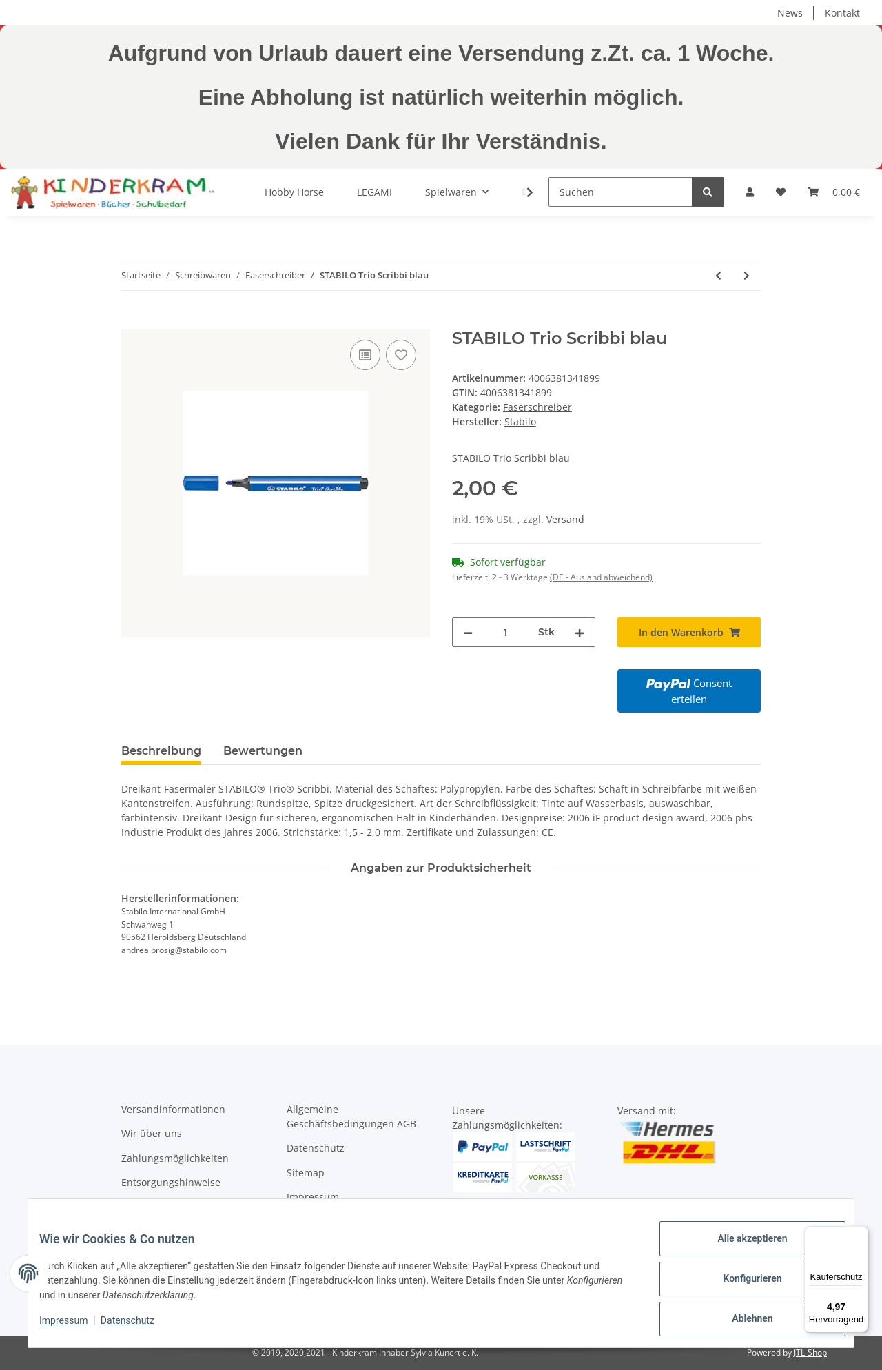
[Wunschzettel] (781, 192)
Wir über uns (151, 1133)
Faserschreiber (537, 406)
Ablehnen (741, 1321)
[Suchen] (620, 192)
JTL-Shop (810, 1352)
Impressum (313, 1196)
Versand (565, 519)
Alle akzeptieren (741, 1249)
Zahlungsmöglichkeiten (175, 1158)
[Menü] (860, 1234)
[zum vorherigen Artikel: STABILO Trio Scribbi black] (718, 275)
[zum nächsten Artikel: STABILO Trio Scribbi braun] (746, 275)
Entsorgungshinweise (170, 1182)
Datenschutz (316, 1147)
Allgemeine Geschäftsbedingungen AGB (351, 1116)
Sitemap (306, 1172)
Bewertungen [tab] (262, 750)
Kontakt (842, 12)
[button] (750, 192)
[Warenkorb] (834, 192)
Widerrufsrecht (322, 1221)
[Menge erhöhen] (579, 632)
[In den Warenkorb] (132, 321)
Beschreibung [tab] (161, 750)
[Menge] (505, 632)
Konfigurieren (741, 1285)
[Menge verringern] (468, 632)
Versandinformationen (173, 1109)
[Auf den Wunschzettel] (401, 355)
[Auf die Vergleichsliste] (365, 355)
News (790, 12)
